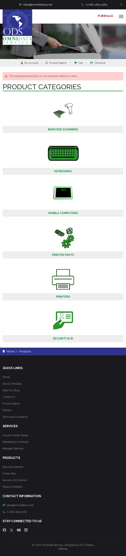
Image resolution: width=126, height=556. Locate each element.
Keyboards (63, 171)
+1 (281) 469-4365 (94, 4)
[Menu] (121, 16)
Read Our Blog (11, 390)
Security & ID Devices (15, 480)
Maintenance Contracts (16, 441)
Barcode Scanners (63, 129)
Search (121, 4)
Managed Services (13, 448)
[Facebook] (4, 530)
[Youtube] (19, 530)
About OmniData (12, 383)
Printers (63, 296)
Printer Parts (63, 255)
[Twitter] (11, 530)
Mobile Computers (63, 213)
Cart (78, 62)
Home (6, 377)
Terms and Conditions (15, 416)
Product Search (56, 62)
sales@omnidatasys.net (35, 4)
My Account (29, 62)
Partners (7, 410)
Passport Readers (13, 486)
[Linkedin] (26, 530)
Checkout (97, 62)
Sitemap (63, 548)
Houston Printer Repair (15, 435)
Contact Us (9, 396)
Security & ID (63, 338)
